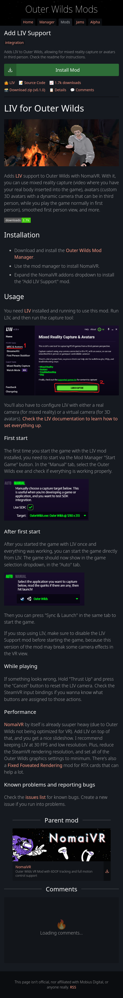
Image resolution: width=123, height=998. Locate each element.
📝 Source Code (32, 82)
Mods (65, 22)
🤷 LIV (9, 82)
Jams (80, 22)
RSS (73, 987)
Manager (46, 22)
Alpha (95, 22)
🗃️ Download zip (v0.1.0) (24, 89)
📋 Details (57, 89)
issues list (36, 797)
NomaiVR (14, 724)
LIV (19, 176)
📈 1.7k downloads (65, 82)
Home (28, 22)
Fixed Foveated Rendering (35, 765)
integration (14, 42)
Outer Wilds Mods (61, 9)
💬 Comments (82, 89)
